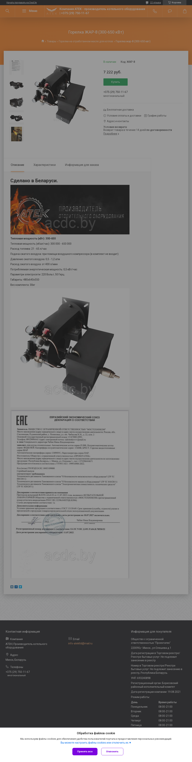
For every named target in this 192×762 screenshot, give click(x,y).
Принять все (85, 751)
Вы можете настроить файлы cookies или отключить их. (95, 742)
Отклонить (112, 751)
